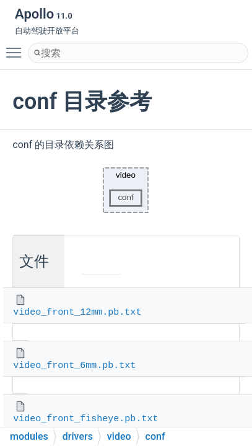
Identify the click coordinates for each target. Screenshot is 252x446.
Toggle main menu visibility (16, 47)
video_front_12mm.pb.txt (77, 312)
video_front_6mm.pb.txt (74, 366)
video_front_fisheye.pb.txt (85, 419)
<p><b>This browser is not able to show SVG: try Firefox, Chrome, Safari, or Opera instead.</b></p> (125, 190)
